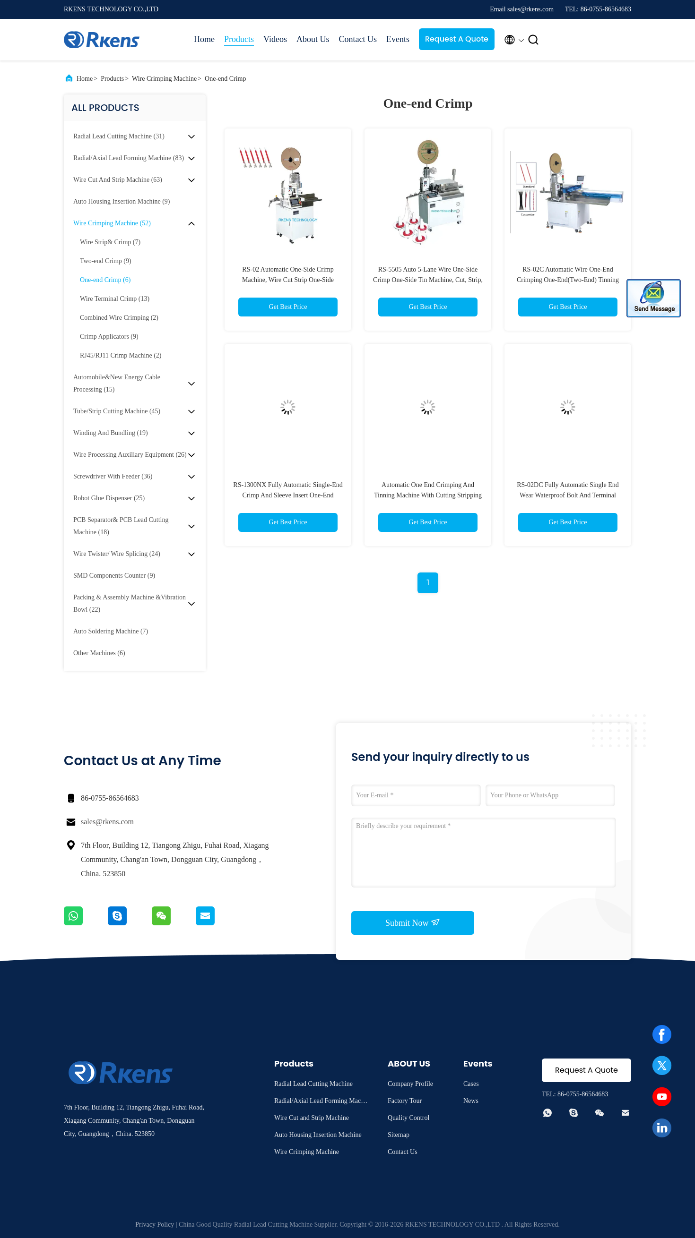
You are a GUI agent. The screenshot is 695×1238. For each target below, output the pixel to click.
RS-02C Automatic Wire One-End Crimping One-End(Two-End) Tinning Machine (568, 280)
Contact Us (358, 39)
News (470, 1100)
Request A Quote (456, 39)
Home (204, 39)
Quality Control (408, 1117)
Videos (275, 39)
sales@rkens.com (107, 822)
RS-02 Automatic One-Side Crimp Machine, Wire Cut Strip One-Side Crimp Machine (288, 280)
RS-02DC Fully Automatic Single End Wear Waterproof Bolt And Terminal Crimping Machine (567, 495)
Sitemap (398, 1134)
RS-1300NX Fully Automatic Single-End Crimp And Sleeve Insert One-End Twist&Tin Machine (287, 495)
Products (239, 39)
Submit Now (412, 922)
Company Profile (410, 1083)
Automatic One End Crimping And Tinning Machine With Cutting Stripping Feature (428, 495)
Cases (471, 1083)
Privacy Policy (154, 1224)
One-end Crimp (225, 78)
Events (397, 39)
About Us (313, 39)
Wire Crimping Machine (164, 78)
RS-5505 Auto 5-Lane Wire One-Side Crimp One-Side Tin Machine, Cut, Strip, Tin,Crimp (428, 280)
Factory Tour (405, 1100)
